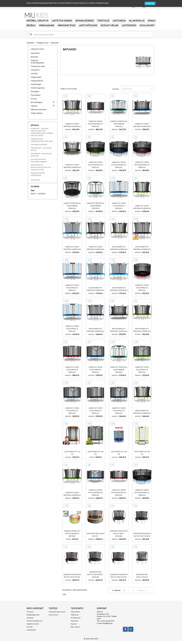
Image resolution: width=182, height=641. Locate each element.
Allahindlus (137, 20)
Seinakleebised (84, 20)
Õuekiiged (35, 91)
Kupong (73, 624)
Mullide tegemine (38, 88)
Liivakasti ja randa (38, 66)
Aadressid (74, 621)
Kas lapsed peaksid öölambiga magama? (39, 160)
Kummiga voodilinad (39, 144)
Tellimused (75, 615)
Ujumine (34, 106)
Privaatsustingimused (34, 621)
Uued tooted (53, 615)
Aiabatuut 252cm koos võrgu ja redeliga (72, 287)
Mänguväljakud (37, 81)
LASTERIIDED (129, 25)
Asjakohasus (137, 89)
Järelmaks (30, 618)
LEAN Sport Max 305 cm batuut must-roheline (118, 533)
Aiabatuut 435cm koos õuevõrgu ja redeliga (118, 492)
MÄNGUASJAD (46, 25)
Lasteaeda (119, 20)
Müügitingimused (33, 615)
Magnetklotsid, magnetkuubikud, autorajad (42, 140)
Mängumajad (36, 77)
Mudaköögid (36, 84)
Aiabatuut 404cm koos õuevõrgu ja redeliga (95, 123)
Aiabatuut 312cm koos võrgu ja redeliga (119, 205)
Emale (151, 20)
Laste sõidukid (88, 25)
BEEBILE (31, 25)
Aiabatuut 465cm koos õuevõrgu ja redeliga (95, 492)
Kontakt (30, 627)
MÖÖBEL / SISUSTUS (37, 20)
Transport (30, 612)
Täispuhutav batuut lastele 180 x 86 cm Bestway (72, 533)
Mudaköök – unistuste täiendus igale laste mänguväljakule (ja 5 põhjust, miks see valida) (42, 131)
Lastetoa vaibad (62, 20)
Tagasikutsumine (33, 624)
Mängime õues (66, 25)
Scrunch (34, 98)
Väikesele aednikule (38, 109)
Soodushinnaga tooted (57, 612)
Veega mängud (36, 113)
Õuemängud (35, 95)
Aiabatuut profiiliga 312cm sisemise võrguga (72, 205)
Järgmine (143, 590)
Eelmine (115, 590)
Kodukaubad (31, 630)
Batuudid (34, 57)
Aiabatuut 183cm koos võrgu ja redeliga (142, 287)
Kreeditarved (75, 618)
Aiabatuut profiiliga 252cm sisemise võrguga (118, 369)
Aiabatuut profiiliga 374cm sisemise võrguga (118, 123)
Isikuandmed (75, 612)
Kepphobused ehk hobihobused (38, 174)
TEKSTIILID (103, 20)
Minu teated (75, 627)
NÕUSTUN (150, 3)
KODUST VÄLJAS (109, 25)
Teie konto (77, 608)
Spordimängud (36, 102)
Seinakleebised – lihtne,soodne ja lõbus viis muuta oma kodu (41, 167)
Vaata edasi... (36, 180)
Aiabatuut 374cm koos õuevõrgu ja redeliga (95, 164)
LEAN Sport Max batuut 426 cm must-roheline (95, 574)
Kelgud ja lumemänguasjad (37, 61)
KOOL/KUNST (147, 25)
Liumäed (34, 73)
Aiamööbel (35, 53)
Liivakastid (35, 70)
